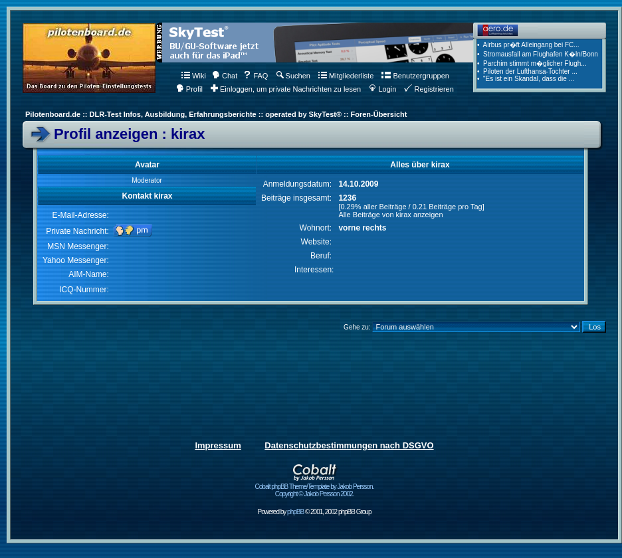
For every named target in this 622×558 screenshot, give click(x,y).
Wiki (193, 76)
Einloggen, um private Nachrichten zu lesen (286, 89)
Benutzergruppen (415, 76)
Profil (189, 89)
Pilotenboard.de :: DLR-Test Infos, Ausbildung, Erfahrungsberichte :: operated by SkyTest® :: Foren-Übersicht (216, 114)
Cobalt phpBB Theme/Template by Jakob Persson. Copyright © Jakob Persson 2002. (314, 487)
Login (382, 89)
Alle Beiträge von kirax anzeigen (390, 215)
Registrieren (428, 89)
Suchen (293, 76)
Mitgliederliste (345, 76)
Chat (224, 76)
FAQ (255, 76)
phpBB (295, 511)
